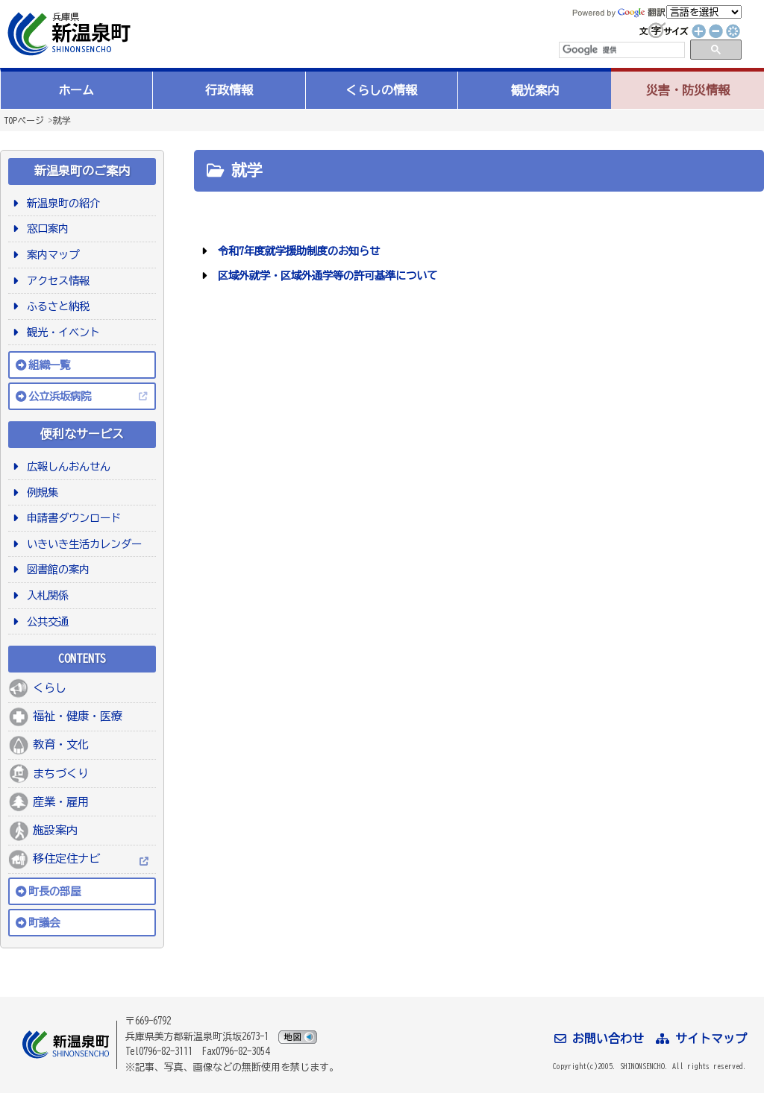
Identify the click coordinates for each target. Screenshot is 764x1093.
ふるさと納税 (56, 306)
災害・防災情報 (688, 90)
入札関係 (45, 595)
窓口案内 (45, 228)
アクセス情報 (56, 280)
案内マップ (50, 254)
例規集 (40, 492)
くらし (49, 687)
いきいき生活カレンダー (82, 543)
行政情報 (229, 90)
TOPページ (24, 120)
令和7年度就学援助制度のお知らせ (296, 250)
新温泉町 (67, 34)
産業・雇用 (61, 801)
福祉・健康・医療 (77, 716)
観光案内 (535, 90)
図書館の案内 (56, 569)
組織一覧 (49, 365)
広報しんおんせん (66, 466)
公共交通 (45, 621)
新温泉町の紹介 (61, 203)
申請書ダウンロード (71, 517)
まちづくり (61, 773)
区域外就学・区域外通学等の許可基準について (325, 275)
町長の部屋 (54, 891)
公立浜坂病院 (59, 396)
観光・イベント (61, 332)
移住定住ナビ (66, 858)
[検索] (621, 50)
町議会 (44, 922)
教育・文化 (61, 744)
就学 (62, 120)
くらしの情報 (381, 90)
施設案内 (55, 830)
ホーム (76, 90)
